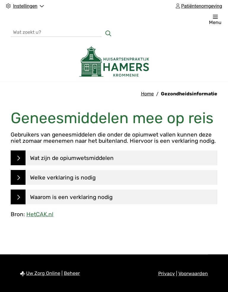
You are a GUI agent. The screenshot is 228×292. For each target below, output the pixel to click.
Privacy (166, 273)
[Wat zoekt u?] (56, 32)
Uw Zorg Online (43, 273)
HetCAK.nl (39, 214)
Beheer (72, 273)
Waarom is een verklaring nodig (71, 197)
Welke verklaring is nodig (63, 177)
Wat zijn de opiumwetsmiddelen (72, 158)
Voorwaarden (193, 273)
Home (147, 94)
